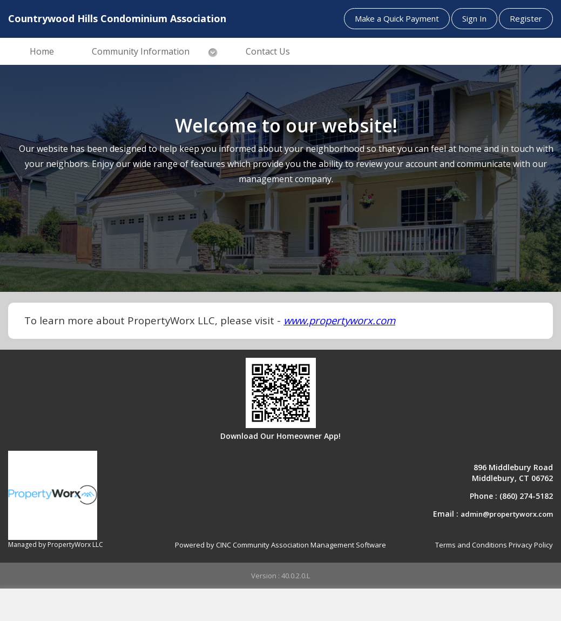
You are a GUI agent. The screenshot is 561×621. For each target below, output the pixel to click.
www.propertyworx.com (339, 320)
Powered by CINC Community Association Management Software (280, 545)
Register (526, 18)
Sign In (474, 18)
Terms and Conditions (471, 545)
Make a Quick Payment (397, 18)
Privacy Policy (531, 545)
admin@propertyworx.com (507, 514)
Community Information (141, 51)
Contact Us (268, 51)
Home (42, 51)
